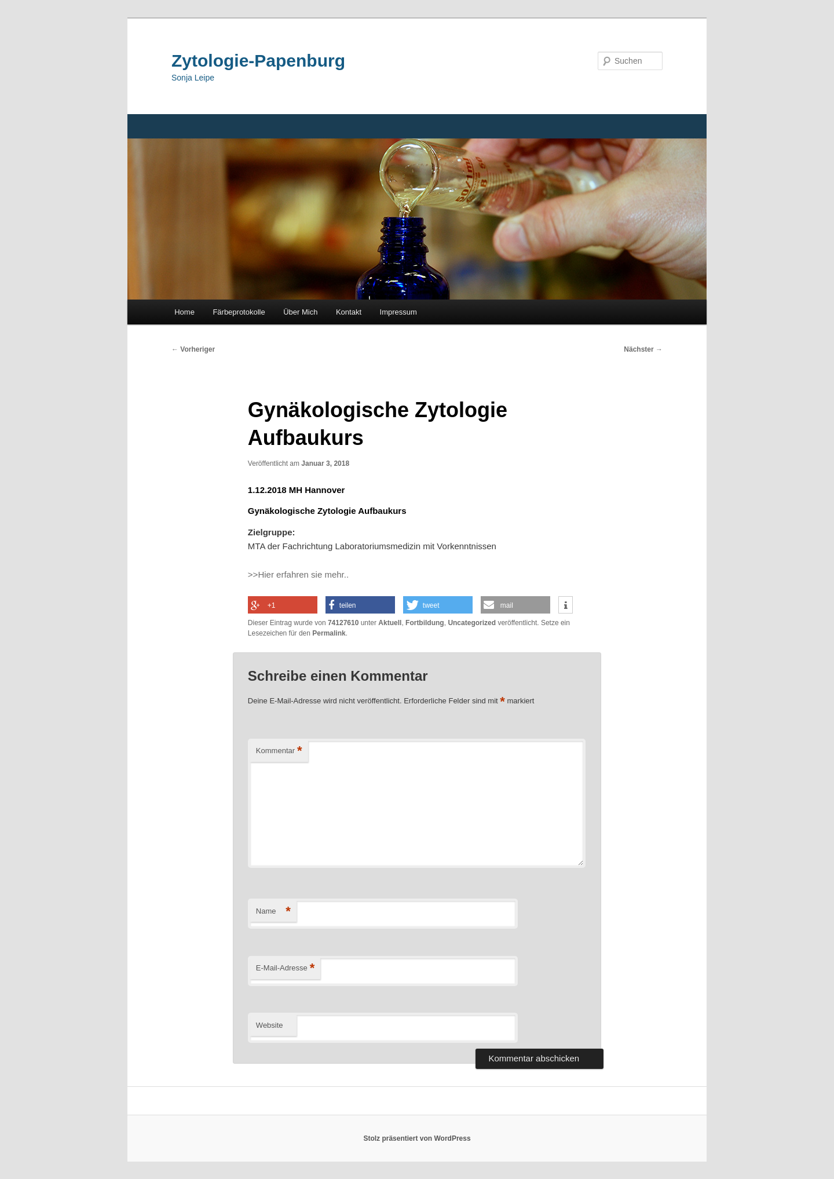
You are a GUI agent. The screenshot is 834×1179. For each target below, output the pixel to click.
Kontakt (348, 312)
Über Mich (300, 312)
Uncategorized (472, 623)
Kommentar (279, 751)
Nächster (643, 349)
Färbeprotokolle (239, 312)
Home (184, 312)
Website (269, 1025)
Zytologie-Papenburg (258, 60)
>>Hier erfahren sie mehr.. (298, 574)
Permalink (328, 633)
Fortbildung (424, 623)
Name (273, 911)
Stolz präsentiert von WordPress (416, 1138)
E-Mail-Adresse (285, 968)
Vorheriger (193, 349)
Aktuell (389, 623)
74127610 (343, 623)
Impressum (398, 312)
